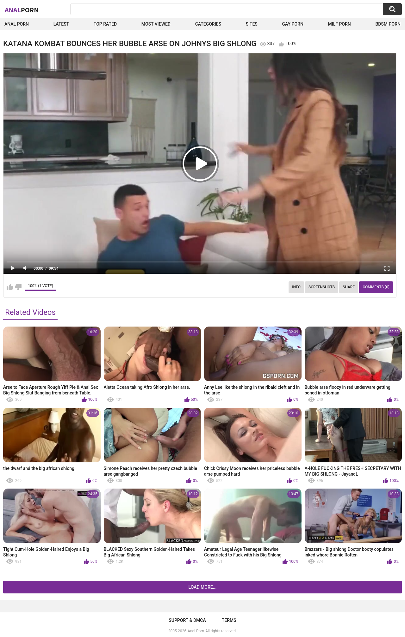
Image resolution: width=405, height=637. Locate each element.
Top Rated (105, 24)
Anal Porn (16, 24)
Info (296, 287)
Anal (22, 9)
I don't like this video (18, 287)
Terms (229, 620)
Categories (208, 24)
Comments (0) (376, 287)
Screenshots (321, 287)
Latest (61, 24)
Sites (252, 24)
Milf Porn (339, 24)
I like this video (10, 287)
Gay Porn (292, 24)
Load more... (203, 587)
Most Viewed (156, 24)
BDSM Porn (388, 24)
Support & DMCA (187, 620)
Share (349, 287)
